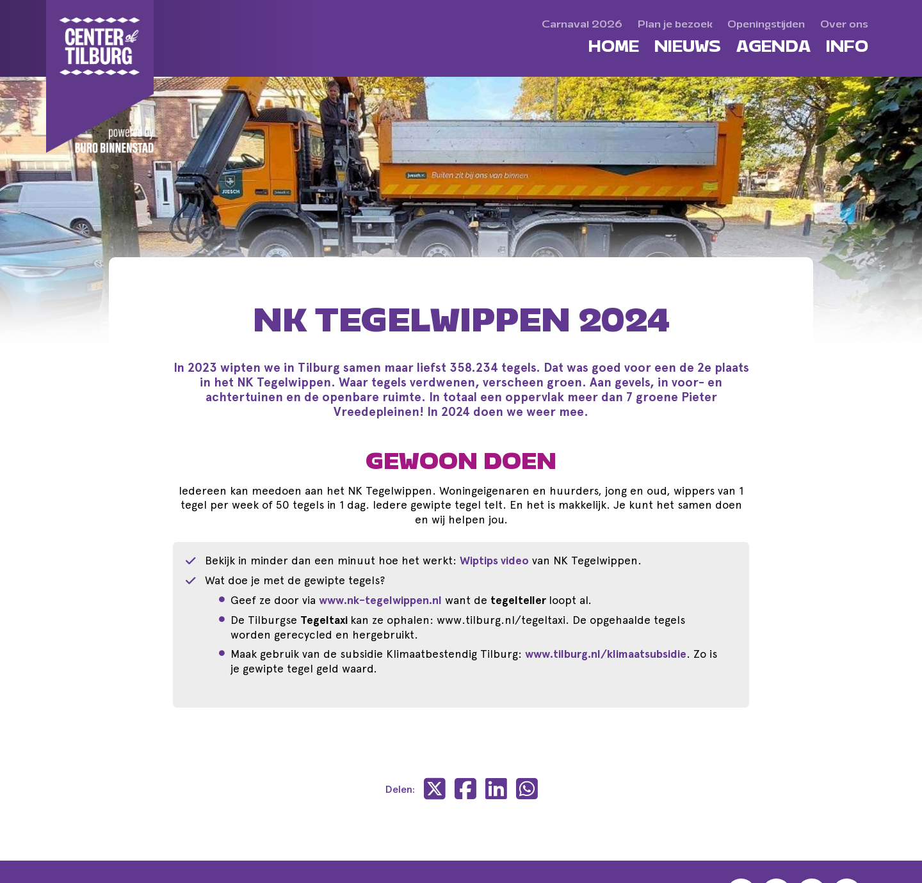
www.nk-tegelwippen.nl (380, 600)
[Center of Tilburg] (100, 77)
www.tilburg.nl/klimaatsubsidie (605, 654)
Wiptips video (494, 560)
